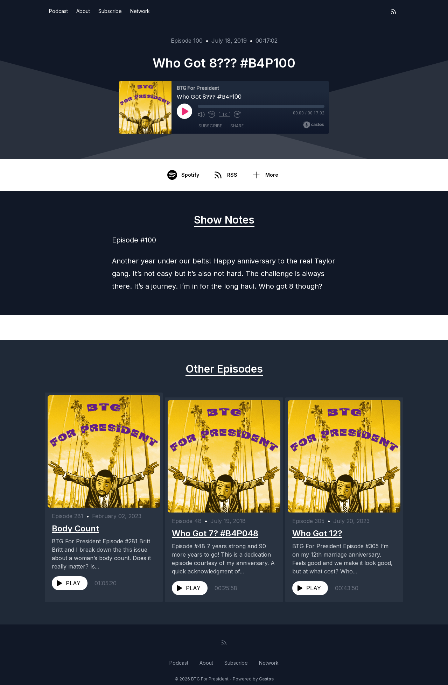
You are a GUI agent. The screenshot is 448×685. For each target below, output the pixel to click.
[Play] (184, 111)
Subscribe (110, 11)
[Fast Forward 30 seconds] (236, 114)
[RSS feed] (393, 11)
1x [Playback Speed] (224, 114)
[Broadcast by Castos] (313, 124)
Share (237, 126)
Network (140, 11)
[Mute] (201, 114)
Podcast (58, 11)
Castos (266, 670)
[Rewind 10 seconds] (211, 114)
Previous (81, 327)
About (83, 11)
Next (372, 327)
